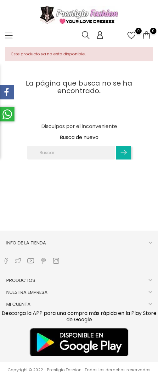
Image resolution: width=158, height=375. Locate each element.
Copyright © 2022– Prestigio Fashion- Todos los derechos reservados (79, 370)
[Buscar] (71, 153)
